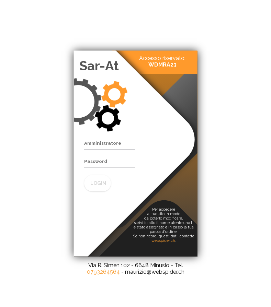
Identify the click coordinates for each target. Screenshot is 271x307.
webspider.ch (163, 240)
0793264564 (103, 272)
